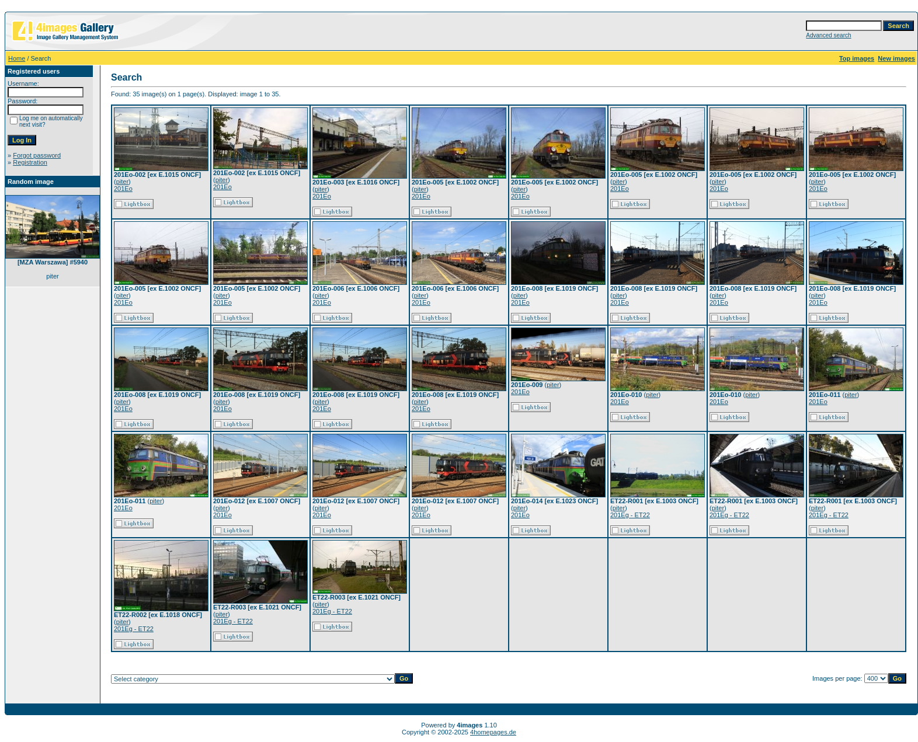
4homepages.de (493, 732)
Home (16, 58)
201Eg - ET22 (630, 514)
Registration (30, 162)
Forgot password (37, 155)
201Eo (123, 188)
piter (122, 181)
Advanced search (828, 35)
